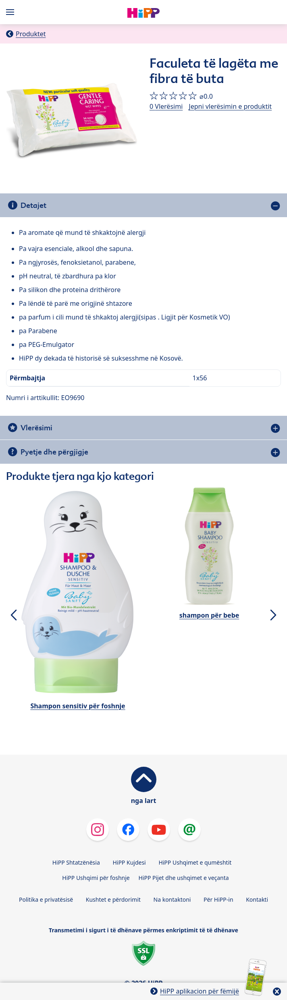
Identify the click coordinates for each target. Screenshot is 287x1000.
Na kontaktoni (172, 899)
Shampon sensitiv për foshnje (77, 705)
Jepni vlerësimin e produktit (230, 106)
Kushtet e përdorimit (113, 899)
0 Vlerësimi (166, 106)
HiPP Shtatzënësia (76, 862)
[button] (13, 614)
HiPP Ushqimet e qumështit (194, 862)
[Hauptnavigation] (11, 12)
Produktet (31, 33)
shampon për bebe (209, 615)
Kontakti (257, 899)
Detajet (33, 205)
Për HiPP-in (218, 899)
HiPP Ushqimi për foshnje (95, 878)
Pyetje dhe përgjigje (54, 451)
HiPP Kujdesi (129, 862)
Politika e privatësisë (46, 899)
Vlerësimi (36, 427)
